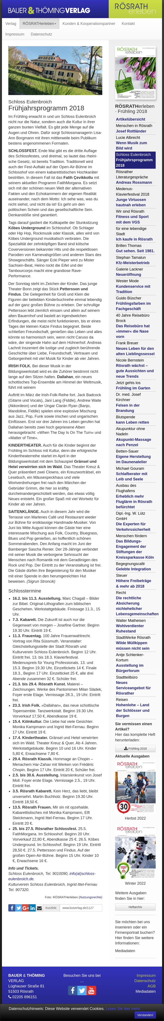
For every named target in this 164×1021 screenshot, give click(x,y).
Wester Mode (133, 286)
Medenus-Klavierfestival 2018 (132, 197)
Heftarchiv (135, 907)
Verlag (10, 23)
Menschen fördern (135, 547)
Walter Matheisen (131, 625)
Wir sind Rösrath (132, 216)
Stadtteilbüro (133, 685)
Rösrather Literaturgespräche (134, 177)
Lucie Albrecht (131, 142)
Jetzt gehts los (133, 385)
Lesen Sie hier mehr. (123, 1009)
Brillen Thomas (135, 248)
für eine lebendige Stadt (134, 233)
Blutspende (132, 419)
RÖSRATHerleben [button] (39, 23)
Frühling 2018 (135, 748)
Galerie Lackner (129, 272)
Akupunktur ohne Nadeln (133, 437)
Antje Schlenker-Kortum (130, 663)
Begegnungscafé (133, 566)
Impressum (14, 34)
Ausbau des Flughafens (134, 496)
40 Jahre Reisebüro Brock (133, 326)
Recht (136, 603)
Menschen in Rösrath (134, 128)
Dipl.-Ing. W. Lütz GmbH (133, 521)
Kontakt (128, 23)
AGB (152, 986)
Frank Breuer (135, 348)
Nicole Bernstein (135, 368)
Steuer (133, 580)
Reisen (132, 708)
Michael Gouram (131, 473)
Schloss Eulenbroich (134, 159)
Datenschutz (41, 34)
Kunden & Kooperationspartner (89, 23)
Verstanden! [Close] (145, 1015)
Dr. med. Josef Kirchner (128, 402)
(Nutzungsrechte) (90, 897)
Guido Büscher (133, 303)
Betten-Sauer (133, 456)
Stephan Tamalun (132, 260)
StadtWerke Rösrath (133, 642)
